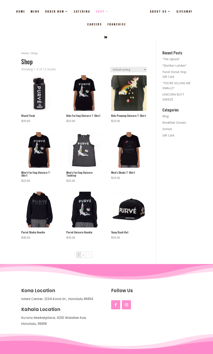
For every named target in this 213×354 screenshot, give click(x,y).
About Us (147, 11)
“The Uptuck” (171, 59)
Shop (90, 11)
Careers (194, 11)
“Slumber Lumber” (174, 65)
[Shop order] (128, 69)
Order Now (45, 11)
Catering (72, 11)
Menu (25, 11)
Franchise (106, 24)
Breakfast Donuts (174, 122)
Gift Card (168, 135)
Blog (165, 116)
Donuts (167, 129)
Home (11, 11)
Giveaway (174, 11)
